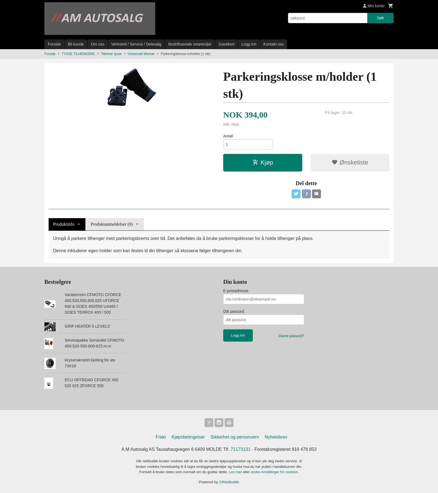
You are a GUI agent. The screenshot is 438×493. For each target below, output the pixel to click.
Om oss (97, 44)
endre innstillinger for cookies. (275, 472)
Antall (228, 136)
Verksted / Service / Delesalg (136, 44)
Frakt (161, 437)
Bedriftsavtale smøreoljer (190, 44)
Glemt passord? (291, 336)
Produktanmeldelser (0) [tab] (112, 224)
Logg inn (248, 44)
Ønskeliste (350, 162)
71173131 (241, 449)
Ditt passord (233, 311)
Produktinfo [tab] (63, 224)
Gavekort (226, 44)
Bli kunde (76, 44)
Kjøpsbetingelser (188, 437)
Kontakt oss (273, 44)
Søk (380, 18)
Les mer (236, 472)
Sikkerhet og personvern (235, 437)
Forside (54, 44)
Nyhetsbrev (276, 437)
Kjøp (262, 162)
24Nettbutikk (229, 482)
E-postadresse (235, 291)
